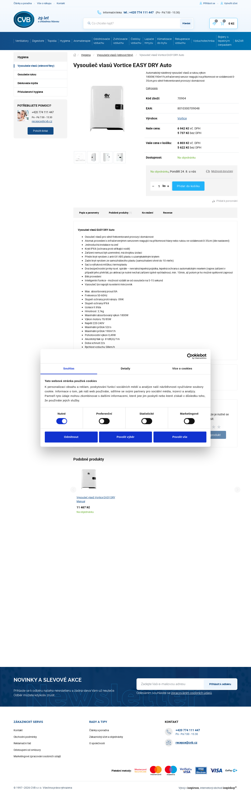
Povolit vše (179, 436)
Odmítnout (71, 436)
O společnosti (97, 743)
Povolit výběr (125, 436)
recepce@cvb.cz (42, 121)
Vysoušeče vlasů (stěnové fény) (36, 65)
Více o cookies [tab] (182, 368)
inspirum (193, 788)
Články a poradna (23, 3)
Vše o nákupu (44, 3)
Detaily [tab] (125, 368)
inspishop (230, 788)
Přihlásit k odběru (220, 684)
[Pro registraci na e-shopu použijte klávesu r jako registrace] (230, 3)
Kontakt (61, 3)
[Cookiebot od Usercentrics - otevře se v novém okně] (189, 356)
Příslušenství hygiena (30, 92)
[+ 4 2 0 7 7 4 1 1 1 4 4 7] (139, 12)
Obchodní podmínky (25, 737)
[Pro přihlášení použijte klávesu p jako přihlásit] (210, 3)
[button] (219, 171)
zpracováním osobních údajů (191, 693)
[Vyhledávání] (138, 23)
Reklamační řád (22, 743)
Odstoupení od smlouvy (27, 750)
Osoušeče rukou (27, 74)
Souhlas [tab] (68, 368)
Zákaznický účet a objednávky (106, 737)
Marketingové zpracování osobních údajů (37, 756)
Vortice (182, 118)
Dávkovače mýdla (28, 83)
